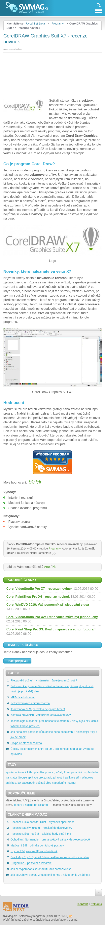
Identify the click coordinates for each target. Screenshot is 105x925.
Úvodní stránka (35, 23)
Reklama (96, 904)
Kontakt (82, 904)
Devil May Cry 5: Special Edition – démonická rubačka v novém (50, 857)
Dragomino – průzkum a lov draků (31, 863)
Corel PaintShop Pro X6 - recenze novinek (38, 596)
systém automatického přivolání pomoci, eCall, (34, 772)
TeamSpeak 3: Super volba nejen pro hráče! (38, 709)
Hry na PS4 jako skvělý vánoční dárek (34, 851)
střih (78, 777)
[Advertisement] (52, 74)
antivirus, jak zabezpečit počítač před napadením (36, 782)
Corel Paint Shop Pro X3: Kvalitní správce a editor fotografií (51, 629)
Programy (58, 23)
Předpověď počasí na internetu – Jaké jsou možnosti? (44, 680)
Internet (71, 782)
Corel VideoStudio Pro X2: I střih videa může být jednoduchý (52, 617)
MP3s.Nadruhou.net (23, 697)
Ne (54, 566)
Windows (87, 777)
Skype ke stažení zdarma (26, 743)
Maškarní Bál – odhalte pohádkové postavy (37, 845)
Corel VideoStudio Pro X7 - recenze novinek (39, 588)
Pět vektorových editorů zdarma (30, 703)
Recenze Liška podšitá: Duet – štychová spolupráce (42, 822)
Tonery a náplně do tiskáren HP (33, 804)
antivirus (80, 772)
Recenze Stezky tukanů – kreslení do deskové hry (41, 827)
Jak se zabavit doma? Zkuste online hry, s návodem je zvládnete (50, 874)
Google (22, 777)
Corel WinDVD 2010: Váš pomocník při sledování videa (47, 604)
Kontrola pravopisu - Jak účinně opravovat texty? (41, 715)
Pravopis (69, 772)
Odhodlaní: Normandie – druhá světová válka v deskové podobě (50, 839)
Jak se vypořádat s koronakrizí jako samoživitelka (41, 869)
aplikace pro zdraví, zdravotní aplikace (51, 777)
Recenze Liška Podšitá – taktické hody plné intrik (41, 833)
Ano (47, 566)
